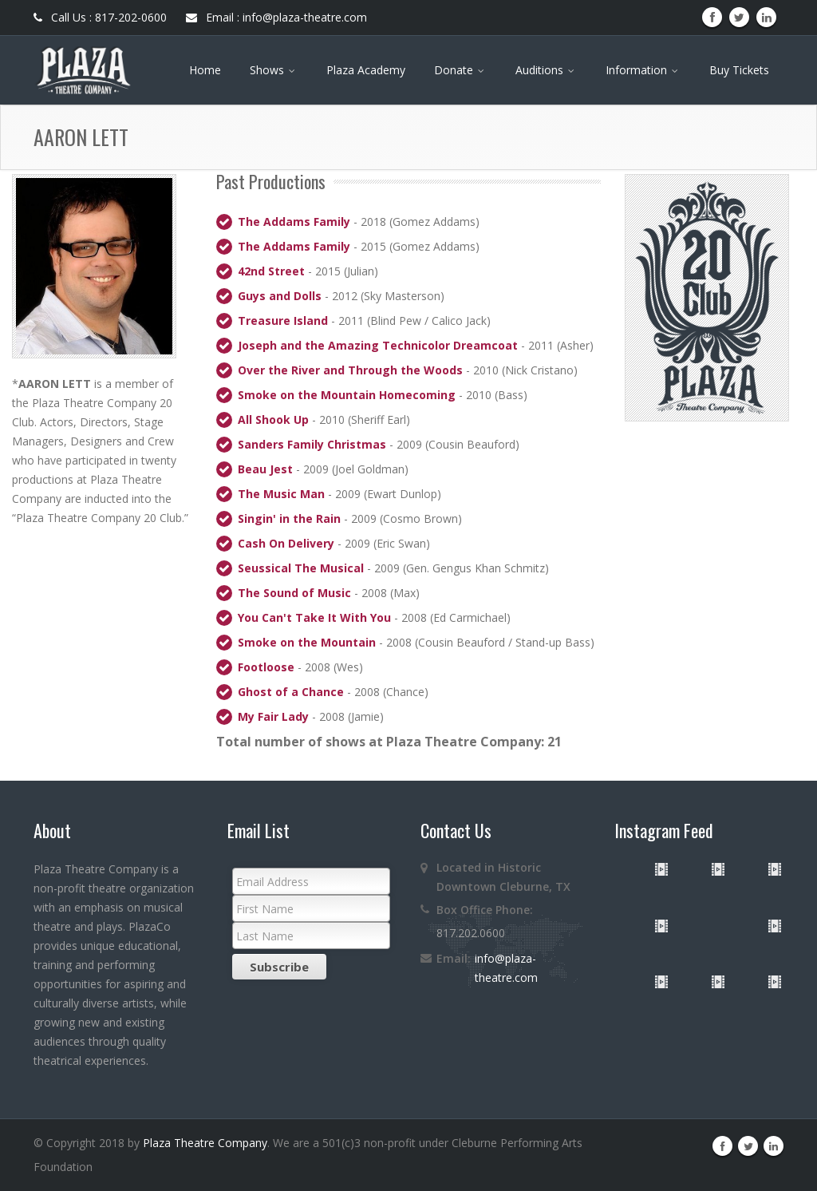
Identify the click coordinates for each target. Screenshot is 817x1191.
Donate (460, 69)
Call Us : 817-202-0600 (100, 17)
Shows (274, 69)
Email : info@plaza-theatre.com (276, 17)
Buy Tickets (739, 69)
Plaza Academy (365, 69)
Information (643, 69)
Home (205, 69)
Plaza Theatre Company (205, 1142)
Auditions (546, 69)
